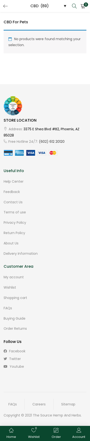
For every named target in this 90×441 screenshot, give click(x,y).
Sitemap (68, 404)
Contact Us (13, 202)
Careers (39, 404)
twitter (12, 358)
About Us (11, 243)
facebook (14, 351)
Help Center (14, 181)
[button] (82, 6)
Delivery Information (21, 253)
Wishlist (10, 287)
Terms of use (15, 212)
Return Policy (14, 232)
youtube (14, 366)
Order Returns (15, 328)
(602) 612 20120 (52, 141)
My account (14, 277)
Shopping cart (15, 297)
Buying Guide (14, 318)
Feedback (12, 191)
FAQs (8, 308)
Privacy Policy (15, 222)
